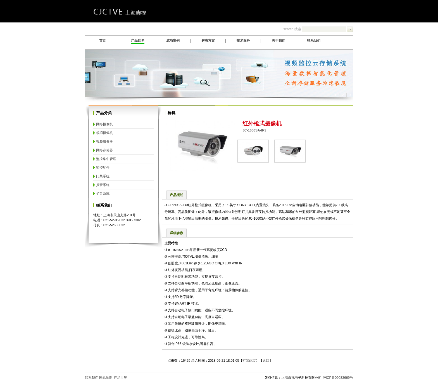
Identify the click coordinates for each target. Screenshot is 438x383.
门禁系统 (103, 176)
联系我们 (313, 41)
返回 (266, 361)
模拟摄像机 (104, 133)
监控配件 (103, 168)
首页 (102, 41)
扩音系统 (103, 194)
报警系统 (103, 185)
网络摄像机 (104, 124)
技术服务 (243, 41)
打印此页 (249, 361)
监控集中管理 (106, 159)
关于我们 (278, 41)
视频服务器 (104, 142)
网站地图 (106, 378)
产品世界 (137, 41)
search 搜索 (318, 29)
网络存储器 (104, 150)
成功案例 (173, 41)
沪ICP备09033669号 (338, 378)
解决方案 (208, 41)
